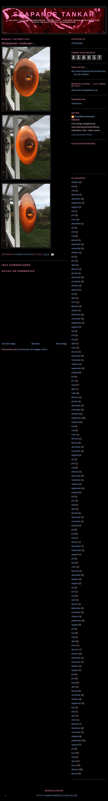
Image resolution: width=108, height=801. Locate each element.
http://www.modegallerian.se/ (84, 90)
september (76, 203)
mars (73, 219)
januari (74, 240)
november (76, 248)
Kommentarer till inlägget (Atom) (32, 349)
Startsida (35, 343)
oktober (74, 182)
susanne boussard (85, 117)
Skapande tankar (54, 14)
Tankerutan (76, 103)
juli (72, 186)
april (73, 265)
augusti (74, 207)
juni (73, 215)
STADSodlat (77, 43)
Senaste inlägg (8, 343)
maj (73, 190)
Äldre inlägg (61, 343)
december (76, 199)
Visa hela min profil (81, 135)
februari (74, 194)
